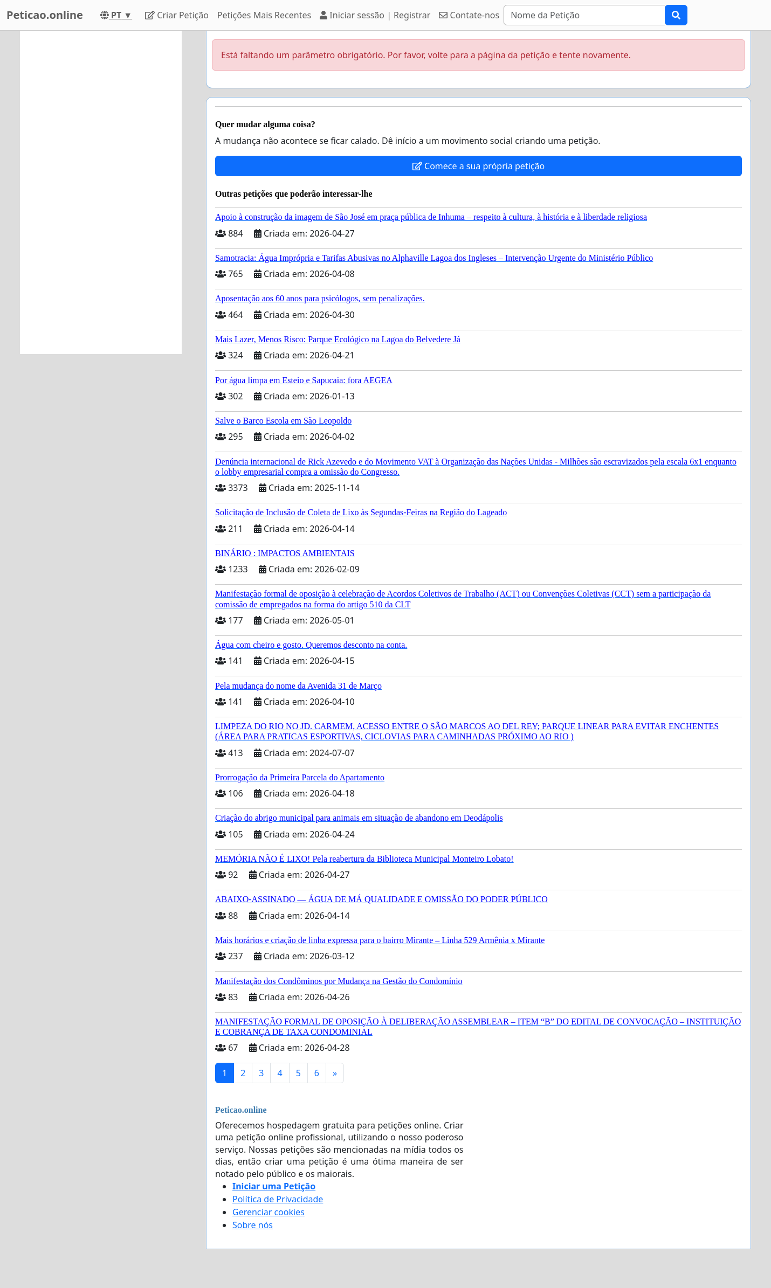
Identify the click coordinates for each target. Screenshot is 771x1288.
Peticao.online (44, 15)
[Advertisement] (101, 192)
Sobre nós (252, 1225)
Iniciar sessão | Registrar (375, 15)
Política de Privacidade (277, 1199)
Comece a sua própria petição (478, 166)
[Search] (584, 15)
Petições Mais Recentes (264, 15)
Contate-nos (469, 15)
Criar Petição (177, 15)
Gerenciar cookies (268, 1212)
